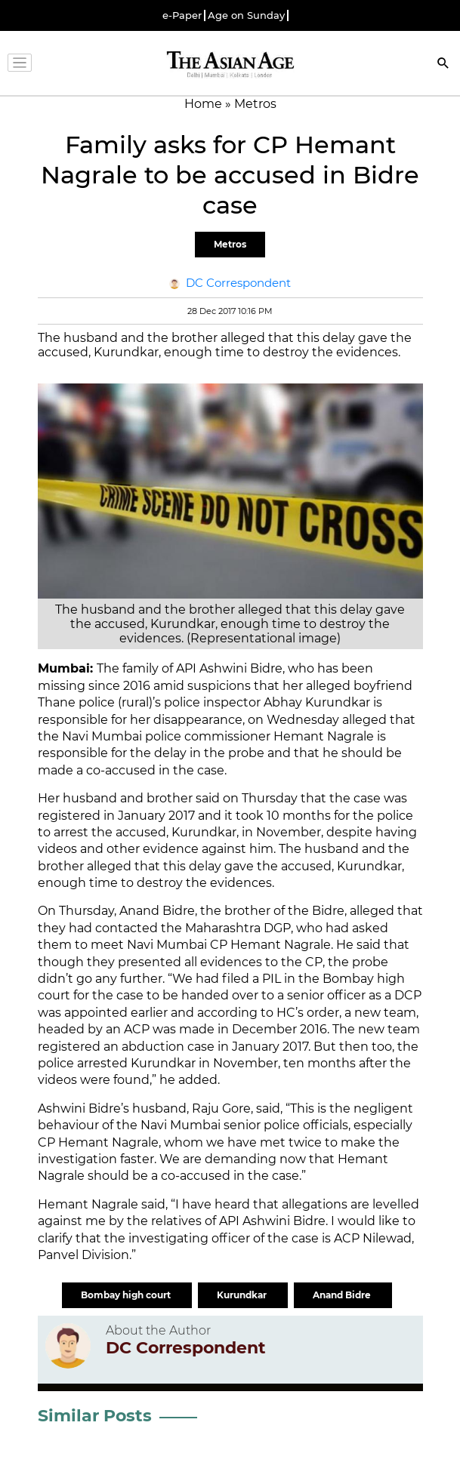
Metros (230, 244)
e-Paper (182, 15)
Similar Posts (95, 1415)
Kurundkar (243, 1295)
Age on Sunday (246, 15)
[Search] (443, 64)
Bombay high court (127, 1295)
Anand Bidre (343, 1295)
